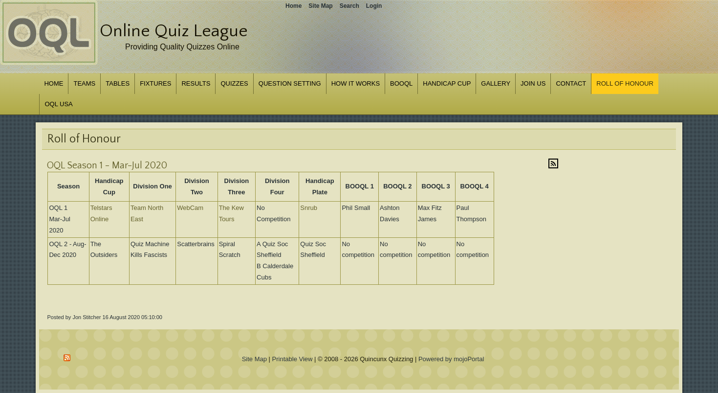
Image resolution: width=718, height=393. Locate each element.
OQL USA (58, 104)
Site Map (254, 359)
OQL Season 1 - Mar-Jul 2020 (107, 165)
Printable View (292, 359)
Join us (533, 83)
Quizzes (234, 83)
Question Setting (290, 83)
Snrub (308, 207)
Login (374, 5)
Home (53, 83)
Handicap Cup (447, 83)
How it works (355, 83)
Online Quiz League (174, 31)
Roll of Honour (624, 83)
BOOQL (401, 83)
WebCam (190, 207)
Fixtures (155, 83)
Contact (571, 83)
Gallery (495, 83)
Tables (118, 83)
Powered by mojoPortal (451, 359)
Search (349, 5)
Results (195, 83)
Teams (84, 83)
